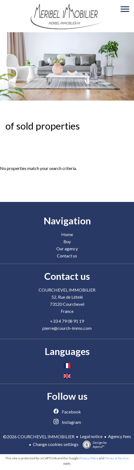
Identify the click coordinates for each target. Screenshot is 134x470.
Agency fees (119, 436)
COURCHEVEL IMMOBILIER (67, 289)
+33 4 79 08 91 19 (67, 321)
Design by (93, 444)
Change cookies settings (55, 444)
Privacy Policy (88, 458)
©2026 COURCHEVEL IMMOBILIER (38, 436)
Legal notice (91, 436)
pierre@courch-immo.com (67, 328)
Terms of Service (117, 458)
